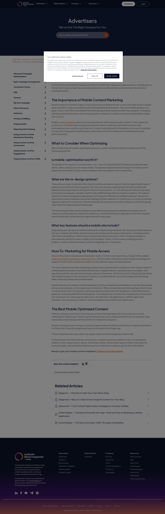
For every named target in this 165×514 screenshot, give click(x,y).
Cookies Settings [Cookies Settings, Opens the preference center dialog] (77, 76)
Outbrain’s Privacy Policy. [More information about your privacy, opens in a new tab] (89, 70)
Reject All (95, 76)
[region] (83, 66)
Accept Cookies (112, 76)
